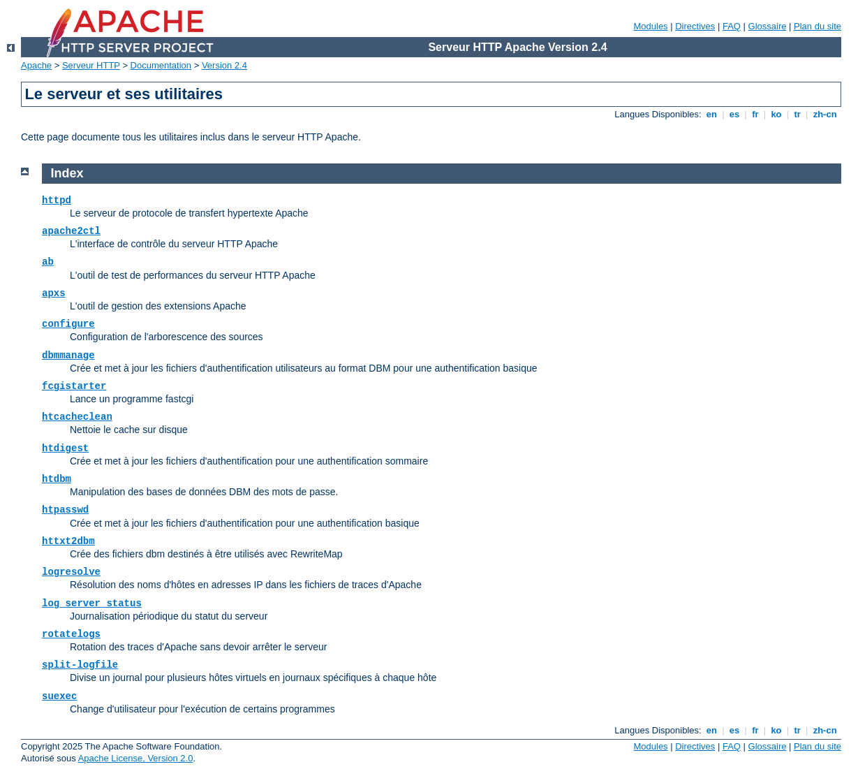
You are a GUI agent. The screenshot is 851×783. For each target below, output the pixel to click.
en (711, 114)
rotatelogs (71, 634)
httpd (56, 200)
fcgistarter (74, 386)
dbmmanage (68, 355)
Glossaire (767, 26)
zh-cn (825, 114)
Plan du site (817, 26)
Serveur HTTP (91, 65)
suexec (59, 696)
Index (67, 173)
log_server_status (92, 603)
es (734, 114)
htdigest (65, 448)
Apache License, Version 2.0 (135, 758)
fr (756, 114)
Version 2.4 (224, 65)
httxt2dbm (68, 541)
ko (776, 114)
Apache (36, 65)
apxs (54, 293)
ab (48, 262)
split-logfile (80, 665)
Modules (650, 26)
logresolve (71, 572)
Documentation (161, 65)
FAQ (732, 26)
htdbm (56, 479)
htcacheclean (77, 417)
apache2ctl (71, 231)
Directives (695, 26)
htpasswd (65, 509)
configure (68, 324)
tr (798, 114)
